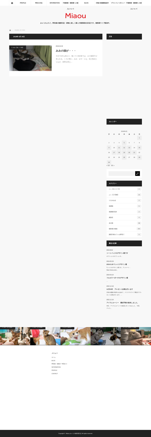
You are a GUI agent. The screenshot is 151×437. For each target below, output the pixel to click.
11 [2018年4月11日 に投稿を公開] (119, 147)
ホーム (54, 357)
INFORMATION (55, 3)
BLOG (86, 3)
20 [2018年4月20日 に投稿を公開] (129, 152)
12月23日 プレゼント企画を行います (120, 289)
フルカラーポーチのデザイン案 (117, 278)
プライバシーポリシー (118, 3)
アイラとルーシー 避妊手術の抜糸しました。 (123, 303)
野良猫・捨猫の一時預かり (59, 363)
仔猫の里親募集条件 (102, 3)
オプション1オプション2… (114, 256)
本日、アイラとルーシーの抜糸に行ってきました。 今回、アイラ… (124, 307)
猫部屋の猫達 (125, 228)
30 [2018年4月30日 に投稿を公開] (109, 162)
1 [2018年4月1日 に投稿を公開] (139, 138)
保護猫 (125, 206)
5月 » (112, 165)
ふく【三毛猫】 (125, 194)
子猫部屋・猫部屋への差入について (70, 4)
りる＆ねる (125, 200)
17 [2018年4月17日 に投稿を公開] (114, 152)
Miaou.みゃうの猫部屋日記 (74, 433)
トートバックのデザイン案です (117, 253)
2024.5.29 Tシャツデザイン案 (117, 264)
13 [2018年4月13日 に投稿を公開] (129, 147)
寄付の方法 (38, 3)
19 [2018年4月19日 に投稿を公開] (124, 152)
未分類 (125, 223)
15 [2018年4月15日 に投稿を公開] (139, 147)
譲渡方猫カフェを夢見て (125, 234)
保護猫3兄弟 (125, 211)
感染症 (125, 217)
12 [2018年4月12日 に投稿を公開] (124, 147)
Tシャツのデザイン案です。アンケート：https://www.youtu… (119, 269)
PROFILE (23, 3)
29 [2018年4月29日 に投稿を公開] (139, 157)
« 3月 (108, 165)
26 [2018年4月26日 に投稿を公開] (124, 157)
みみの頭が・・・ (66, 50)
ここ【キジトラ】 (125, 189)
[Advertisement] (124, 80)
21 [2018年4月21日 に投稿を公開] (134, 152)
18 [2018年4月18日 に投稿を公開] (119, 152)
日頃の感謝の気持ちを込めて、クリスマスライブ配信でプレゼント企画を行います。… (124, 294)
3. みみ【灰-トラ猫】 (18, 47)
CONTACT (55, 373)
